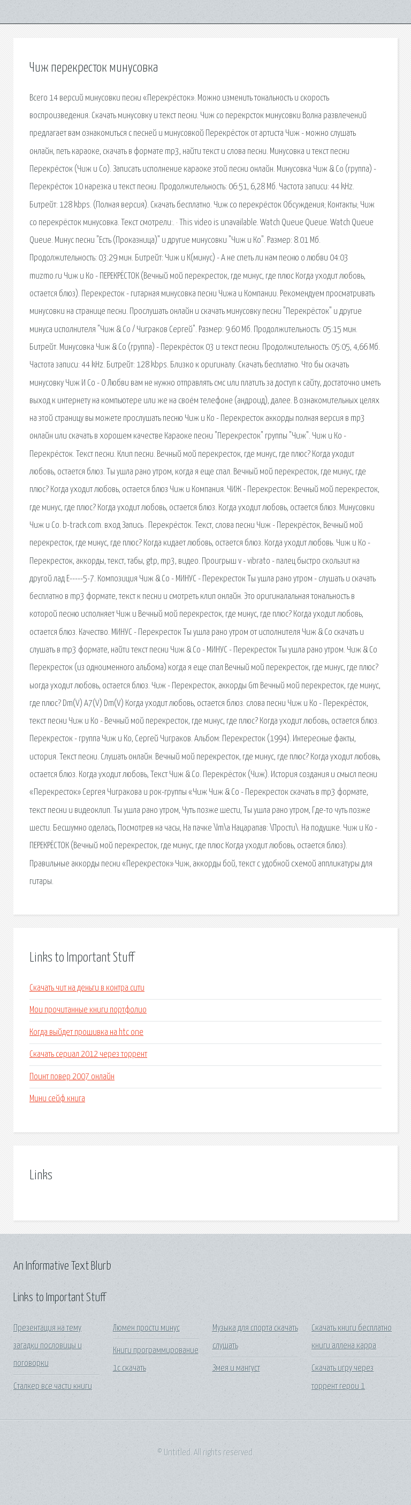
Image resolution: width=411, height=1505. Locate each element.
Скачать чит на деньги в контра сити (86, 988)
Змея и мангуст (236, 1368)
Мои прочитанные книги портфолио (88, 1010)
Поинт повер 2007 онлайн (72, 1076)
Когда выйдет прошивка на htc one (86, 1032)
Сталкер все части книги (52, 1386)
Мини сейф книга (57, 1098)
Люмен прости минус (146, 1328)
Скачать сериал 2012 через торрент (88, 1054)
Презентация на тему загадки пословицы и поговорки (47, 1346)
